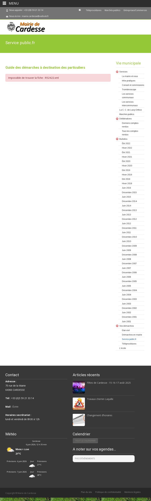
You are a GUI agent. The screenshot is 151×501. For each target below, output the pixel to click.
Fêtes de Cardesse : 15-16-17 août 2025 (109, 382)
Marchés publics (112, 10)
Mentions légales (132, 492)
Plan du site (86, 492)
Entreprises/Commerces (135, 10)
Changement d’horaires (99, 415)
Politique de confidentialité (108, 492)
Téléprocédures (93, 10)
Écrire (15, 406)
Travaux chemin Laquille (100, 399)
